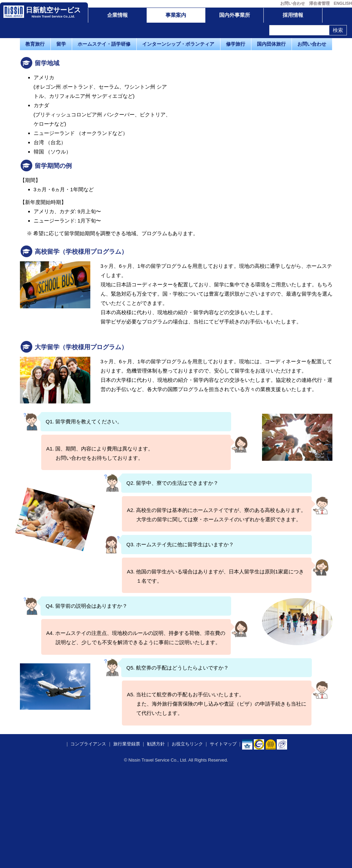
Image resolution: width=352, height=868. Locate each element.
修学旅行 (235, 44)
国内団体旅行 (271, 44)
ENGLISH (343, 3)
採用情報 (293, 15)
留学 (61, 44)
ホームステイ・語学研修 (104, 44)
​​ (259, 841)
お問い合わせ (292, 3)
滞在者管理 (319, 3)
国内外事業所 (234, 15)
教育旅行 (35, 44)
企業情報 (117, 15)
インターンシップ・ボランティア (178, 44)
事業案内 (176, 15)
